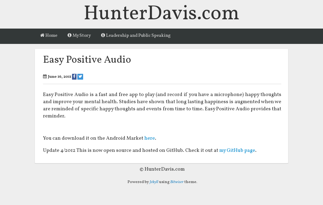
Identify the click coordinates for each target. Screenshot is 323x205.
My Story (79, 36)
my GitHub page (238, 151)
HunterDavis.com (162, 14)
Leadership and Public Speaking (136, 36)
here (149, 138)
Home (48, 36)
